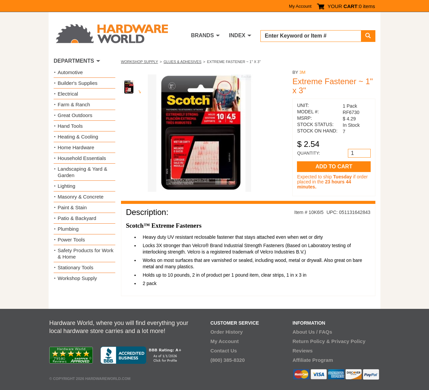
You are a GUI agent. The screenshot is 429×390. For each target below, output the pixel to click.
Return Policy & (311, 341)
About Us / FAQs (312, 332)
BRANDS (202, 35)
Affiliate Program (313, 360)
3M (302, 72)
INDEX (237, 35)
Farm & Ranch (74, 104)
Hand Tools (70, 126)
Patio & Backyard (77, 218)
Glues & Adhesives (182, 62)
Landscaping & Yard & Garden (82, 172)
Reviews (303, 350)
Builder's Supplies (78, 83)
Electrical (68, 94)
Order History (226, 332)
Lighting (66, 186)
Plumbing (68, 229)
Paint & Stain (72, 207)
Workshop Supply (139, 62)
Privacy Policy (348, 341)
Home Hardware (76, 147)
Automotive (70, 72)
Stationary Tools (75, 267)
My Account (300, 6)
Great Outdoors (75, 115)
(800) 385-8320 (227, 360)
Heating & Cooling (78, 137)
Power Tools (71, 239)
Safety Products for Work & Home (85, 253)
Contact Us (223, 350)
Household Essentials (82, 158)
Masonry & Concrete (81, 197)
